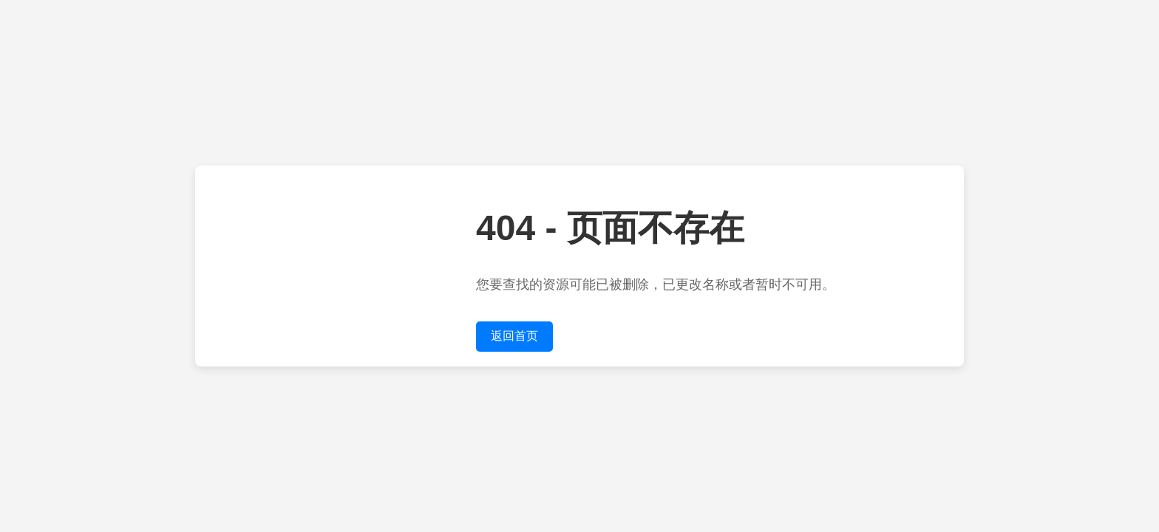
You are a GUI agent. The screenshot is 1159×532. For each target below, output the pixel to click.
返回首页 (514, 336)
